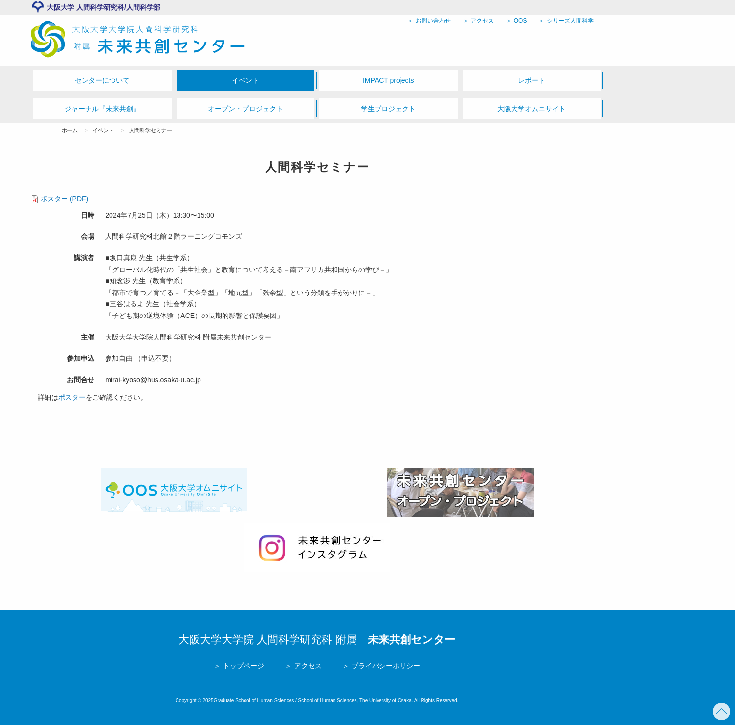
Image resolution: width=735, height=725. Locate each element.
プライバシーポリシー (385, 666)
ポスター (72, 397)
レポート (531, 80)
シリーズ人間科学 (569, 20)
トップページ (242, 666)
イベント (245, 80)
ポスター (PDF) (64, 199)
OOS (519, 20)
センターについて (102, 80)
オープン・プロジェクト (245, 109)
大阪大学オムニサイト (531, 109)
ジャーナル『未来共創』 (102, 109)
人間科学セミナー (150, 130)
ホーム (70, 130)
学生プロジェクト (388, 109)
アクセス (481, 20)
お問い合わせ (432, 20)
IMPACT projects (388, 80)
